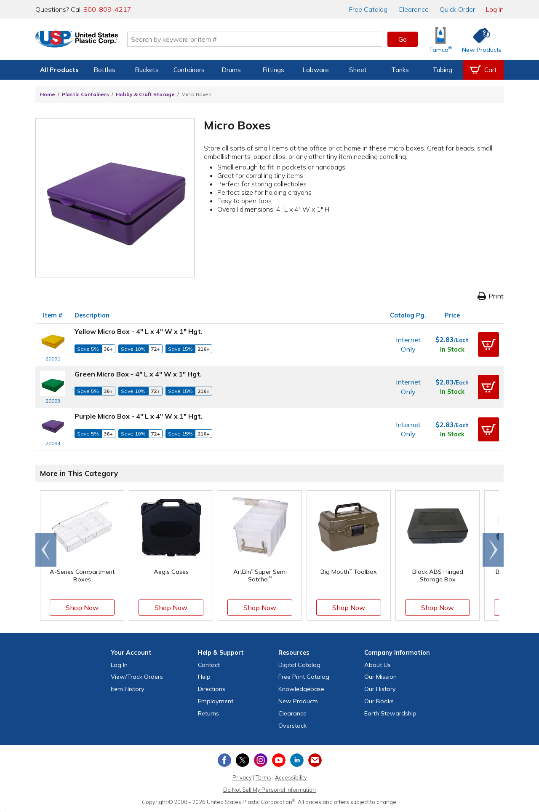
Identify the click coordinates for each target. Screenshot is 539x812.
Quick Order (457, 9)
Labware (315, 70)
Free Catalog (303, 676)
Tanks (400, 70)
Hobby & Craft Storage (145, 94)
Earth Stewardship (390, 713)
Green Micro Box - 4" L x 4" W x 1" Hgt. (138, 374)
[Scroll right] (493, 550)
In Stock (452, 349)
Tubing (442, 70)
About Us (377, 665)
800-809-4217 (107, 9)
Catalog (368, 9)
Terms (263, 777)
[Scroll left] (45, 550)
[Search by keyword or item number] (263, 39)
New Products (298, 701)
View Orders (137, 676)
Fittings (273, 70)
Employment (215, 701)
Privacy (242, 777)
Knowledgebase (301, 689)
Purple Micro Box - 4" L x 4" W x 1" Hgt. (139, 416)
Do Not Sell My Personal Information (269, 789)
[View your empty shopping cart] (483, 70)
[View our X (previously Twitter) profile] (242, 760)
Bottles (104, 70)
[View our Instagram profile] (260, 760)
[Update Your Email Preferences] (315, 760)
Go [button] (402, 39)
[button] (488, 344)
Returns (208, 713)
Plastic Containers (85, 94)
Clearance (413, 9)
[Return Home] (85, 41)
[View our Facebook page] (224, 760)
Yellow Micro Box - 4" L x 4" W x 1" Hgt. (139, 331)
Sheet (358, 70)
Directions (211, 689)
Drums (231, 70)
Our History (380, 689)
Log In (495, 9)
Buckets (147, 70)
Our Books (379, 701)
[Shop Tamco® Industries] (440, 39)
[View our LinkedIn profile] (296, 760)
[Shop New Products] (479, 39)
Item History (127, 689)
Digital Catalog (299, 665)
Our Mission (380, 676)
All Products (59, 70)
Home (47, 94)
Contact (209, 665)
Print (491, 296)
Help (204, 676)
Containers (189, 70)
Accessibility (291, 777)
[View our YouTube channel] (278, 760)
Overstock (292, 725)
